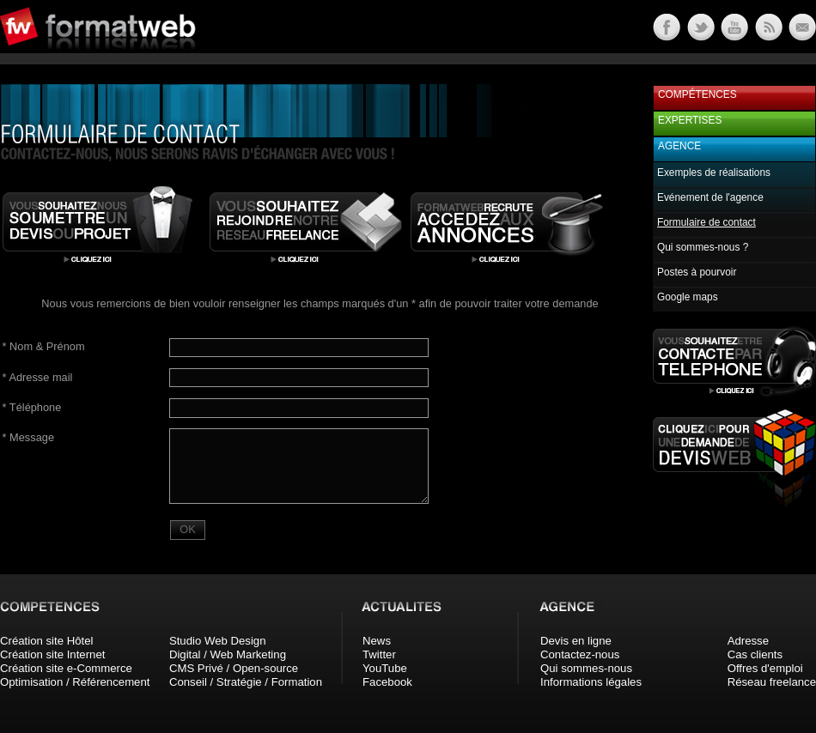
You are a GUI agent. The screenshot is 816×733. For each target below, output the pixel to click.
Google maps (687, 297)
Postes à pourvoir (696, 272)
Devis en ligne (576, 640)
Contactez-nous (579, 654)
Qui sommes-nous (586, 668)
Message (28, 437)
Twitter (379, 654)
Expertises (690, 120)
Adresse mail (38, 377)
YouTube (384, 668)
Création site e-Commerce (66, 668)
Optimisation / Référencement (74, 681)
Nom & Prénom (44, 346)
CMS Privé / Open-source (233, 668)
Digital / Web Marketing (227, 654)
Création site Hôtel (46, 640)
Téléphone (32, 407)
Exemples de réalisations (713, 173)
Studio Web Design (217, 640)
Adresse (748, 640)
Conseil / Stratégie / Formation (245, 681)
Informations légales (591, 681)
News (376, 640)
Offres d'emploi (765, 668)
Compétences (697, 94)
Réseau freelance (772, 681)
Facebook (387, 681)
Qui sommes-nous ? (702, 247)
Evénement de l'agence (710, 197)
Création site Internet (52, 654)
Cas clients (755, 654)
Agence (679, 146)
